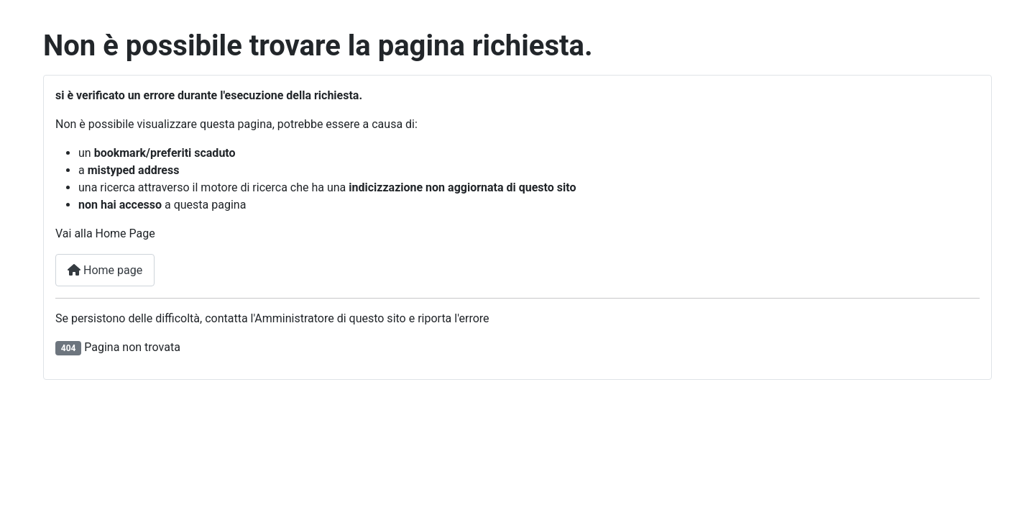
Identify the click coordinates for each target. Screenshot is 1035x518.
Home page (105, 270)
